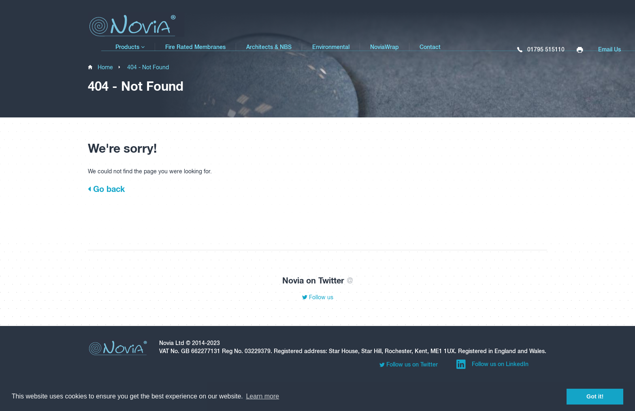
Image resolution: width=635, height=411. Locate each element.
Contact (430, 47)
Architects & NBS (269, 47)
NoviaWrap (384, 47)
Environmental (330, 47)
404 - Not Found (148, 67)
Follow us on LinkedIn (492, 364)
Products (130, 47)
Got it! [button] (594, 396)
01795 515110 (541, 49)
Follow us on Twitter (408, 364)
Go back (106, 189)
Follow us (317, 297)
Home (105, 67)
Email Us (609, 49)
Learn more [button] (262, 396)
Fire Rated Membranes (195, 47)
